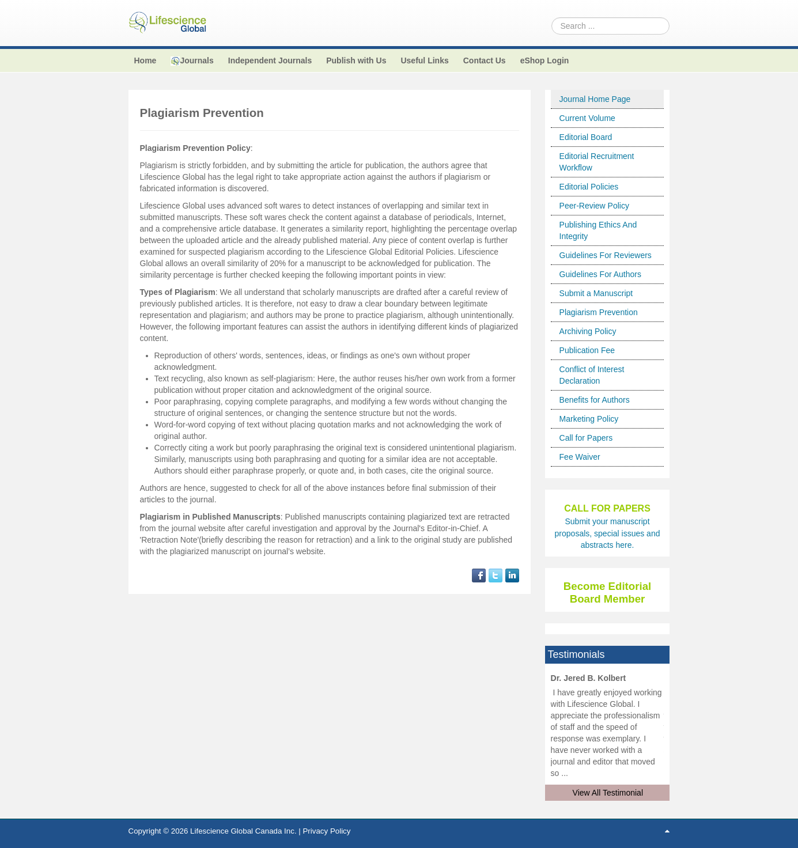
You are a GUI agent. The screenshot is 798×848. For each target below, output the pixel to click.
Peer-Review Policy (594, 205)
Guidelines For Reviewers (605, 255)
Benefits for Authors (594, 399)
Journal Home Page (595, 99)
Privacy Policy (326, 831)
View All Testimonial (608, 792)
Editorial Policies (589, 186)
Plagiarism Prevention (598, 312)
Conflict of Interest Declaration (592, 375)
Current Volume (587, 118)
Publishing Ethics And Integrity (598, 230)
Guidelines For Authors (600, 274)
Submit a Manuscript (596, 293)
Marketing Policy (589, 418)
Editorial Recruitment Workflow (596, 162)
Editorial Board (585, 137)
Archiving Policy (588, 331)
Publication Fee (587, 350)
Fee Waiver (579, 456)
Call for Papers (586, 437)
